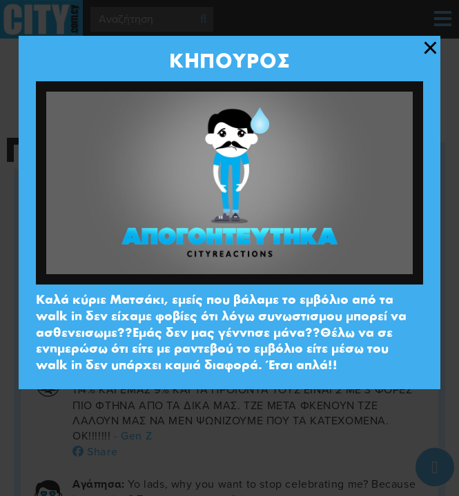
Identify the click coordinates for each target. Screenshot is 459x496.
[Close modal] (430, 48)
